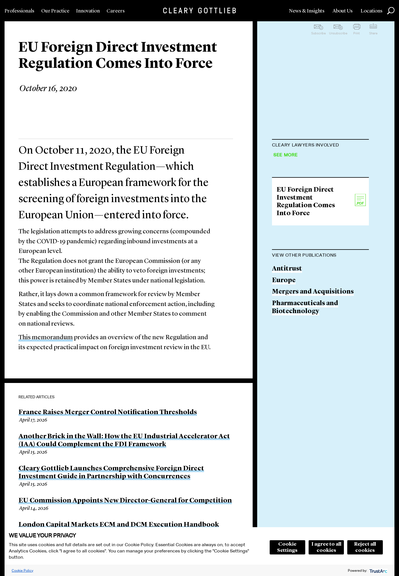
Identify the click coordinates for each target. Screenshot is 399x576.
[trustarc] (377, 570)
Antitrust (287, 403)
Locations (372, 11)
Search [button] (390, 10)
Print (356, 33)
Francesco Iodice (299, 264)
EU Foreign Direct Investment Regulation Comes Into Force (306, 336)
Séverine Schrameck (303, 191)
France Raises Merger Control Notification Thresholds (107, 412)
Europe (284, 414)
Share (373, 33)
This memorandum (45, 337)
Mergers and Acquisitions (313, 426)
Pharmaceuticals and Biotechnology (305, 441)
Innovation (88, 11)
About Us (342, 11)
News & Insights (307, 11)
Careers (116, 11)
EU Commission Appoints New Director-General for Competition (125, 500)
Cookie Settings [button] (287, 547)
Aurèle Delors (293, 213)
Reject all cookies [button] (365, 547)
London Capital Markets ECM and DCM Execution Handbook (118, 524)
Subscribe (318, 33)
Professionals (19, 11)
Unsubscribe (338, 33)
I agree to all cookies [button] (326, 547)
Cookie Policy (22, 570)
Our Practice (55, 11)
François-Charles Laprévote (316, 159)
